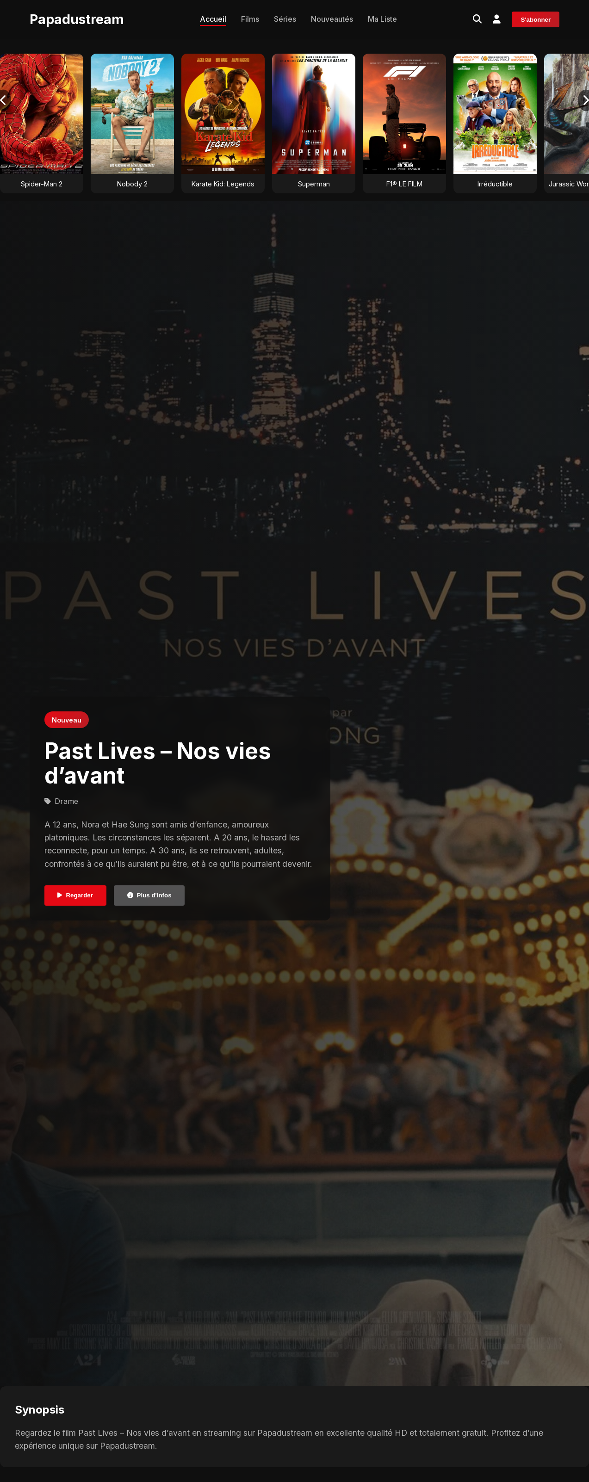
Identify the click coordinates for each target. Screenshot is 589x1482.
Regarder (75, 895)
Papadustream (77, 19)
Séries (285, 19)
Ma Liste (382, 19)
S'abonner (536, 19)
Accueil (213, 19)
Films (250, 19)
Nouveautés (332, 19)
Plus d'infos (149, 895)
